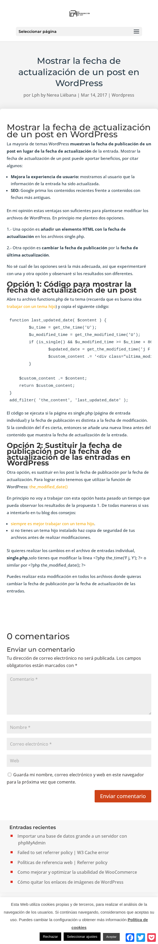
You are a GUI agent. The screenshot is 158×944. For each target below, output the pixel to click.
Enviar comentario (123, 796)
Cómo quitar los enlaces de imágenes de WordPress (70, 882)
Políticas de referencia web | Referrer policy (62, 862)
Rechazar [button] (50, 937)
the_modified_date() (48, 486)
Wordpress (123, 95)
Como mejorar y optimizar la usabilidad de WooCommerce (77, 872)
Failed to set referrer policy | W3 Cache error (63, 852)
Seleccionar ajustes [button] (82, 937)
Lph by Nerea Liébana (54, 95)
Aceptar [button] (111, 936)
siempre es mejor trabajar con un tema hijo (52, 523)
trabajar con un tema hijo (31, 306)
